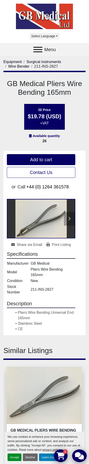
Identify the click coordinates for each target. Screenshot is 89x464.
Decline (30, 457)
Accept (14, 457)
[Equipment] (12, 62)
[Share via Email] (27, 245)
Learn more (49, 457)
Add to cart (41, 159)
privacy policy (51, 449)
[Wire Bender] (18, 66)
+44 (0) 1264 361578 (47, 186)
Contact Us (41, 172)
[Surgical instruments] (43, 62)
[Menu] (37, 49)
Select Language (43, 36)
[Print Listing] (58, 245)
